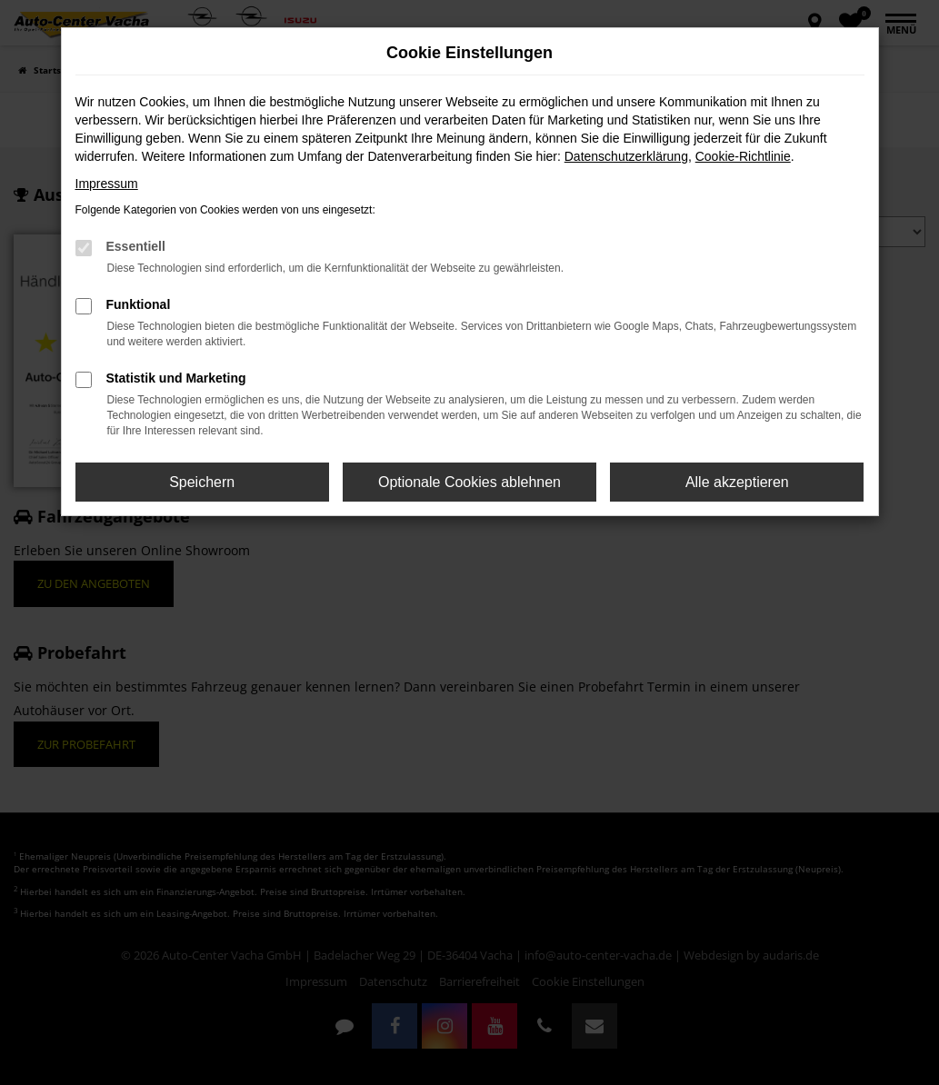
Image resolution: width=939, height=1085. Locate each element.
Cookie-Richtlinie (743, 156)
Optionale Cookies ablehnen (469, 482)
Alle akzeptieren (737, 482)
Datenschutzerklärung (626, 156)
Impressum (106, 183)
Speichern (202, 482)
